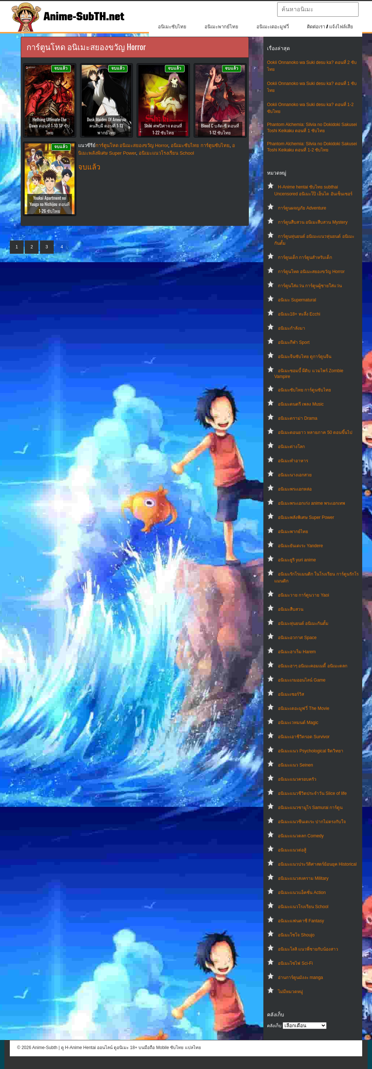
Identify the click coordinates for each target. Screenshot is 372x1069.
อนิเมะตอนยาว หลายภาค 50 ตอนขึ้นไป (315, 432)
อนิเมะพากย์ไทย (221, 27)
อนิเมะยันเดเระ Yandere (300, 545)
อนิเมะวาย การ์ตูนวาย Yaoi (303, 595)
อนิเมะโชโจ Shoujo (296, 935)
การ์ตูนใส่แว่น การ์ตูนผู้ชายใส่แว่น (310, 285)
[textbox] (318, 9)
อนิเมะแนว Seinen (295, 765)
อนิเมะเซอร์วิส (291, 694)
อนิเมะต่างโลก (291, 446)
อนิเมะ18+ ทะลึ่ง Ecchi (299, 314)
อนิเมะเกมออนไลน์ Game (302, 680)
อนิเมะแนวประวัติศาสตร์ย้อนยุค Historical (317, 864)
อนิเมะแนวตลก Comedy (301, 835)
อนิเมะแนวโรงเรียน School (303, 906)
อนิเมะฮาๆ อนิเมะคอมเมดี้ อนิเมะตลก (312, 665)
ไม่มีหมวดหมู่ (290, 991)
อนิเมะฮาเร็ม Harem (297, 651)
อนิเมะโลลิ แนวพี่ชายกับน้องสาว (308, 949)
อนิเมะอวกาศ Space (297, 637)
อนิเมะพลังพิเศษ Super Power (306, 517)
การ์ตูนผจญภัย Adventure (302, 208)
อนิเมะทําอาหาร (293, 460)
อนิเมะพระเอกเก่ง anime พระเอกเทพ (311, 503)
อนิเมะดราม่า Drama (297, 418)
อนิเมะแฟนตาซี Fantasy (301, 920)
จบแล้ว (89, 167)
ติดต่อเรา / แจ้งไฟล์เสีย (330, 27)
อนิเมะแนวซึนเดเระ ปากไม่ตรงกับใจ (312, 821)
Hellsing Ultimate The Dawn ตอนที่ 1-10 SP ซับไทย (49, 125)
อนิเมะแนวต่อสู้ (292, 850)
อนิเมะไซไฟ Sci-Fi (295, 963)
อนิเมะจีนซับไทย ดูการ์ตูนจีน (304, 356)
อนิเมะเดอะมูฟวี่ (272, 27)
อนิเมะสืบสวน (290, 609)
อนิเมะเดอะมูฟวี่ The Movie (303, 708)
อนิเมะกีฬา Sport (294, 342)
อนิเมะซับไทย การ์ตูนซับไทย (304, 390)
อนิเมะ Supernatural (297, 299)
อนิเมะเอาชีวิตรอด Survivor (303, 736)
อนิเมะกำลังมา (291, 328)
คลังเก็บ (274, 1025)
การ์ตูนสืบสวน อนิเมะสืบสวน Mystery (313, 222)
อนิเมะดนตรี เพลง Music (301, 404)
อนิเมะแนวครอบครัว (297, 779)
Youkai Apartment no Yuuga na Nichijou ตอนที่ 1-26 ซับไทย (49, 204)
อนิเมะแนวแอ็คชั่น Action (302, 892)
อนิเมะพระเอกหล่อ (295, 489)
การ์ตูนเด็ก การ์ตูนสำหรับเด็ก (305, 257)
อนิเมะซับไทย (172, 27)
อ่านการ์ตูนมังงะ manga (300, 977)
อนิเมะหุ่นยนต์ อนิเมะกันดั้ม (303, 623)
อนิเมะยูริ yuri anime (297, 559)
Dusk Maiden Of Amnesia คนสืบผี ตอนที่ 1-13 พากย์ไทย (106, 125)
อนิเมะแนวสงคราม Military (303, 878)
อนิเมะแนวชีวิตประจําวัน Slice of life (312, 793)
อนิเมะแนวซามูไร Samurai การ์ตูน (310, 807)
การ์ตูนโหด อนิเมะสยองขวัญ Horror (311, 271)
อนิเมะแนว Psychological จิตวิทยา (310, 750)
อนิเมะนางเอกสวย (295, 474)
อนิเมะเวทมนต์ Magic (298, 722)
